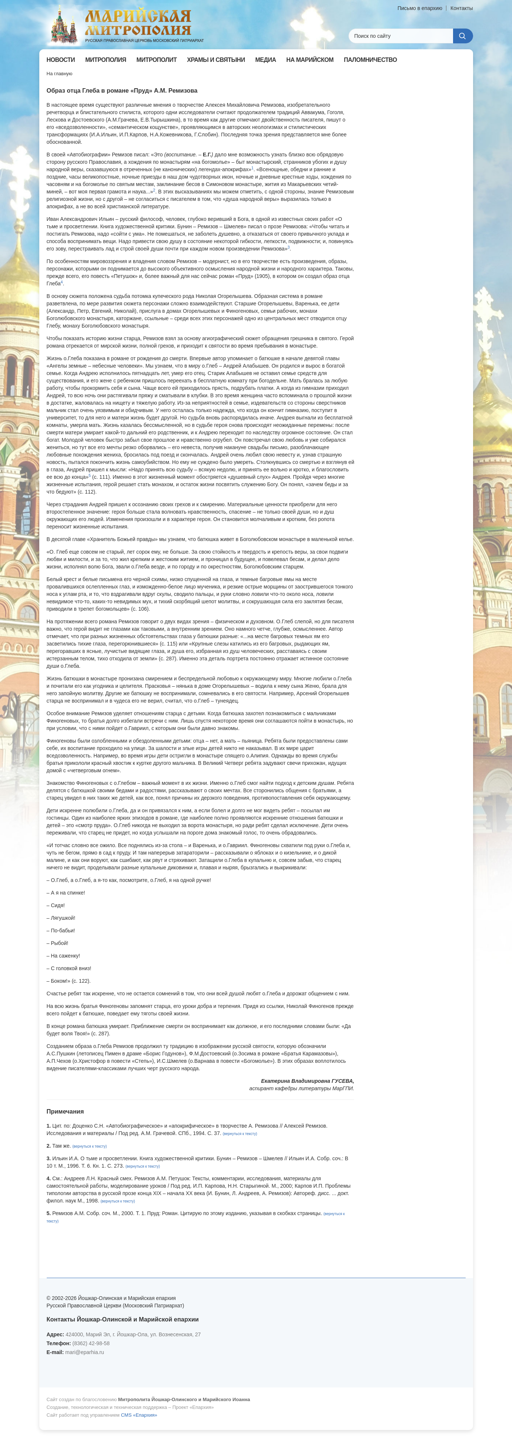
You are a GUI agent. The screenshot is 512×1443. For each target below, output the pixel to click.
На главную (60, 73)
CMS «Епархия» (139, 1415)
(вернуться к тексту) (240, 1134)
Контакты (461, 8)
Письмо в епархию (419, 8)
